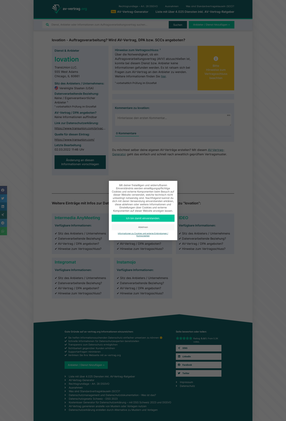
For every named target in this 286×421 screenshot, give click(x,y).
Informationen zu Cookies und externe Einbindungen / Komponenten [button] (143, 234)
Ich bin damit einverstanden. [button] (143, 218)
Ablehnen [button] (143, 227)
